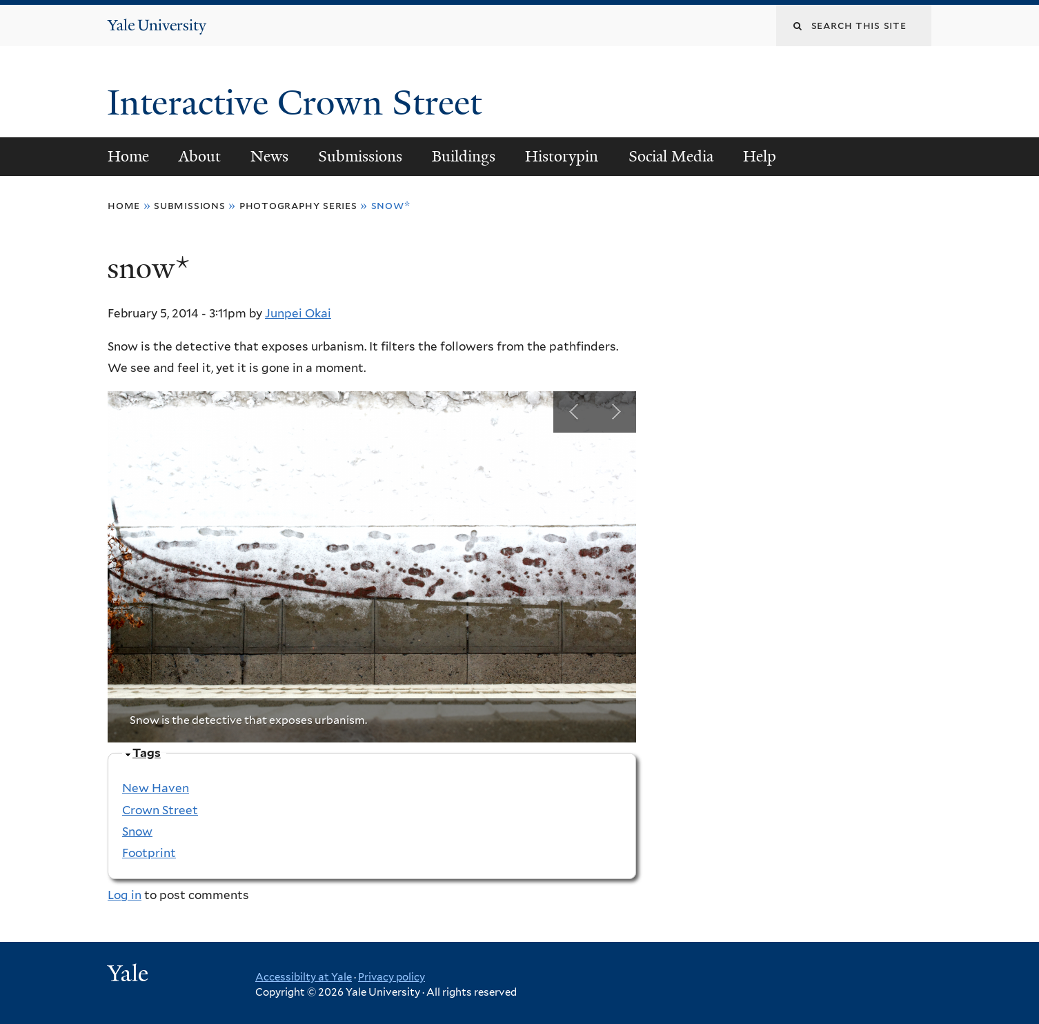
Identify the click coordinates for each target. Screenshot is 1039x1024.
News (269, 156)
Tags (146, 753)
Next (615, 412)
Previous (574, 412)
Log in (124, 895)
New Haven (155, 788)
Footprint (149, 853)
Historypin (561, 156)
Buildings (463, 156)
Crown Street (160, 810)
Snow (137, 831)
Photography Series (298, 205)
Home (128, 156)
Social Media (671, 156)
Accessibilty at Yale (303, 977)
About (200, 156)
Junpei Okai (298, 313)
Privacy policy (391, 977)
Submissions (360, 156)
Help (759, 156)
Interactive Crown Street (299, 103)
